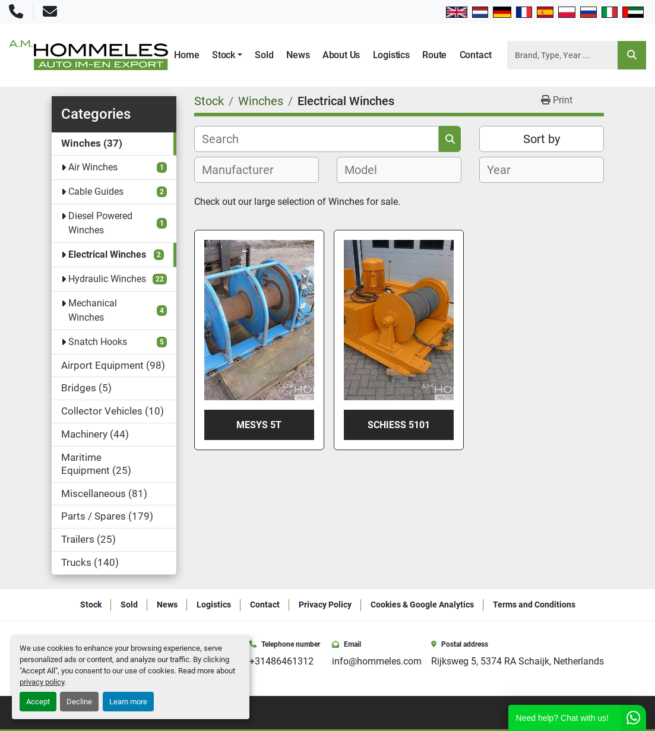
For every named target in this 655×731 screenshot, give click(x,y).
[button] (227, 55)
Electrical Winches (107, 254)
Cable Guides (96, 191)
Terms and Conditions (534, 604)
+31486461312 (281, 661)
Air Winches (93, 167)
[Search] (562, 55)
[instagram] (566, 712)
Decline (79, 701)
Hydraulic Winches (107, 278)
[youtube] (583, 712)
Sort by (541, 139)
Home (186, 55)
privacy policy (42, 682)
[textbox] (244, 170)
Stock (223, 55)
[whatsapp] (600, 712)
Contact (476, 55)
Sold (264, 55)
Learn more (128, 701)
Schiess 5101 (399, 425)
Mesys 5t (258, 425)
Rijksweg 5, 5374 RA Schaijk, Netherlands (517, 661)
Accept (38, 701)
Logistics (391, 55)
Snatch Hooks (97, 341)
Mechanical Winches (92, 310)
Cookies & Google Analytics (422, 604)
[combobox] (256, 170)
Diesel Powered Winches (100, 223)
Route (434, 55)
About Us (341, 55)
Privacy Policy (325, 604)
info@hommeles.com (377, 661)
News (297, 55)
